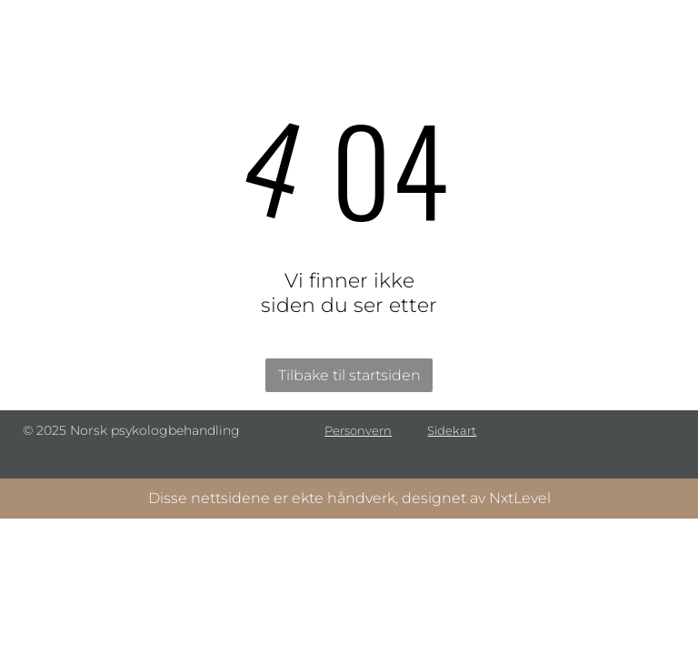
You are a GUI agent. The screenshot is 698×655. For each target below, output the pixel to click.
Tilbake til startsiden (349, 375)
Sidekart (451, 430)
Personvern (358, 430)
